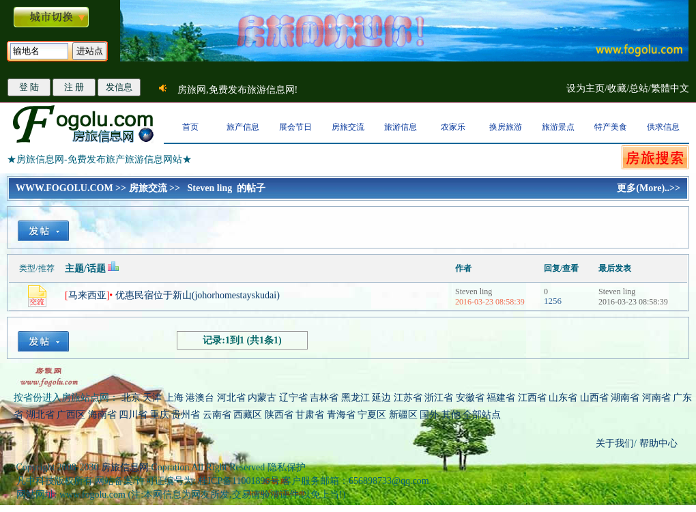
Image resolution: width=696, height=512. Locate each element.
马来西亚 (87, 295)
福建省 (501, 398)
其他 (452, 415)
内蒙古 (262, 398)
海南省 (102, 415)
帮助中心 (657, 443)
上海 (174, 398)
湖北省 (40, 415)
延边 (381, 398)
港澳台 (200, 398)
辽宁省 (293, 398)
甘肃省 (309, 415)
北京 (131, 398)
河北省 (231, 398)
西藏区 (247, 415)
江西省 (532, 398)
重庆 (159, 415)
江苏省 (408, 398)
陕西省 (279, 415)
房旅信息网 (125, 467)
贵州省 (185, 415)
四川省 (133, 415)
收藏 (616, 88)
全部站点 (482, 415)
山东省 (564, 398)
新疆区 (403, 415)
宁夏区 (372, 415)
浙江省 (438, 398)
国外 (429, 415)
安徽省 (470, 398)
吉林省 (324, 398)
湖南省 (625, 398)
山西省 (594, 398)
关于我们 (615, 443)
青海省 (341, 415)
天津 (152, 398)
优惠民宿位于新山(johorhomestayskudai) (197, 295)
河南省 (656, 398)
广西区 (71, 415)
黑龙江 (355, 398)
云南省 (217, 415)
